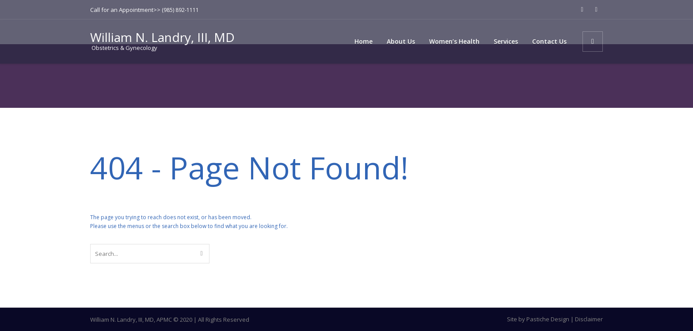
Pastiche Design (547, 319)
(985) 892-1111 (180, 10)
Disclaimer (589, 319)
